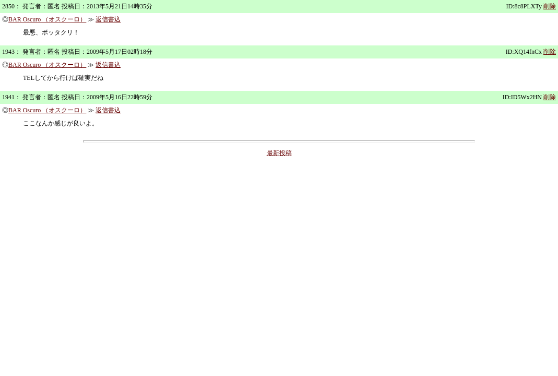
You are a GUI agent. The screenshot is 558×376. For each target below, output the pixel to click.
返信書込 (108, 19)
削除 (549, 6)
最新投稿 (279, 153)
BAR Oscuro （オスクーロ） (47, 19)
